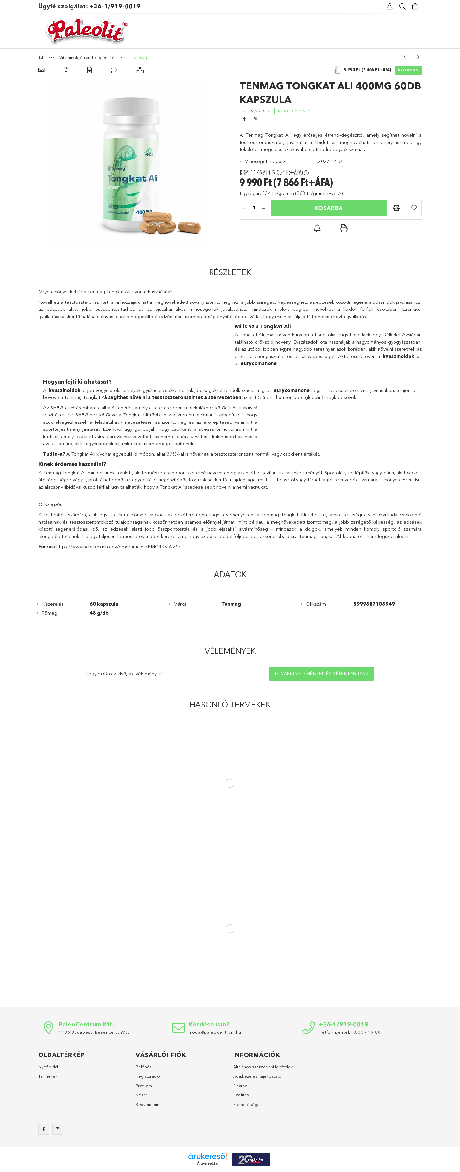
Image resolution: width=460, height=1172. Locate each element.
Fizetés (240, 1085)
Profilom (144, 1085)
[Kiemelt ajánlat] (295, 110)
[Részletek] (66, 70)
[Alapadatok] (41, 70)
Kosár (141, 1094)
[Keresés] (402, 6)
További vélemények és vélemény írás (321, 673)
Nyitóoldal (48, 1066)
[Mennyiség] (254, 208)
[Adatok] (89, 70)
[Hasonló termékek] (140, 70)
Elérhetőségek (247, 1104)
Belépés (144, 1066)
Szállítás (241, 1094)
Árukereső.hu (207, 1163)
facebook (43, 1129)
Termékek (47, 1076)
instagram (57, 1129)
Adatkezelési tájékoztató (257, 1076)
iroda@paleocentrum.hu (215, 1031)
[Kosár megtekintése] (415, 6)
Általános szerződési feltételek (263, 1066)
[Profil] (389, 6)
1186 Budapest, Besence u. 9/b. (94, 1031)
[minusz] (244, 208)
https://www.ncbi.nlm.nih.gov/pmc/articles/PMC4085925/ (118, 546)
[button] (396, 208)
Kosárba (408, 70)
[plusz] (264, 208)
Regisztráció (148, 1076)
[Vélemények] (114, 70)
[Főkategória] (41, 57)
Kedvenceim (147, 1104)
